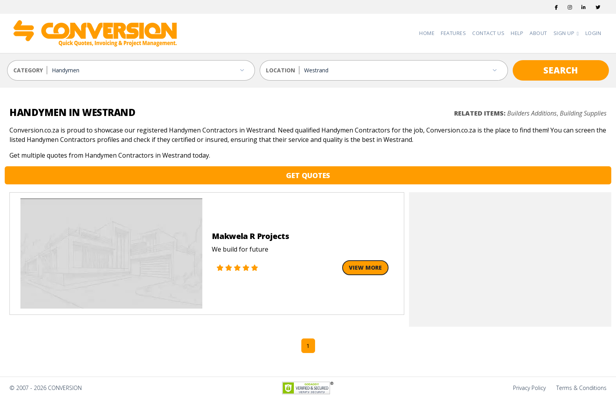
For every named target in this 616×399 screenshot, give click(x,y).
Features (453, 33)
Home (426, 33)
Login (593, 33)
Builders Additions (532, 113)
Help (517, 33)
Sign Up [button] (565, 33)
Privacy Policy (529, 388)
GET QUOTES (308, 175)
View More (365, 267)
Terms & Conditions (581, 388)
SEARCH (560, 70)
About (538, 33)
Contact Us (488, 33)
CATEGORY (28, 70)
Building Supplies (583, 113)
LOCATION (280, 70)
